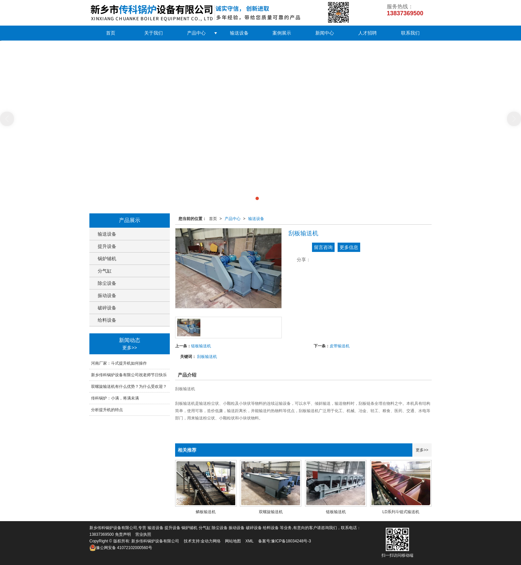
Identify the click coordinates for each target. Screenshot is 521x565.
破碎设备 (107, 307)
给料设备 (107, 320)
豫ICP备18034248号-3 (291, 541)
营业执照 (143, 534)
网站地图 (233, 541)
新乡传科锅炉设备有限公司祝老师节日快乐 (129, 375)
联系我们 (410, 33)
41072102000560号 (120, 547)
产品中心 (196, 33)
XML (250, 541)
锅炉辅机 (107, 258)
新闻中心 (324, 33)
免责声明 (123, 534)
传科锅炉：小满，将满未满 (115, 398)
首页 (110, 33)
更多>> (422, 450)
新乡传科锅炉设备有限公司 (155, 541)
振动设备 (107, 295)
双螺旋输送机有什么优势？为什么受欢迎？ (129, 386)
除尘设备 (107, 283)
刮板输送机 (207, 356)
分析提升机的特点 (107, 409)
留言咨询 (323, 247)
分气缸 (105, 271)
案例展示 (281, 33)
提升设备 (107, 246)
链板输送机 (201, 346)
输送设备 (239, 33)
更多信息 (349, 247)
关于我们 (153, 33)
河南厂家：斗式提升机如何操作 (119, 363)
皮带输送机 (340, 346)
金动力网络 (211, 541)
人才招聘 (367, 33)
